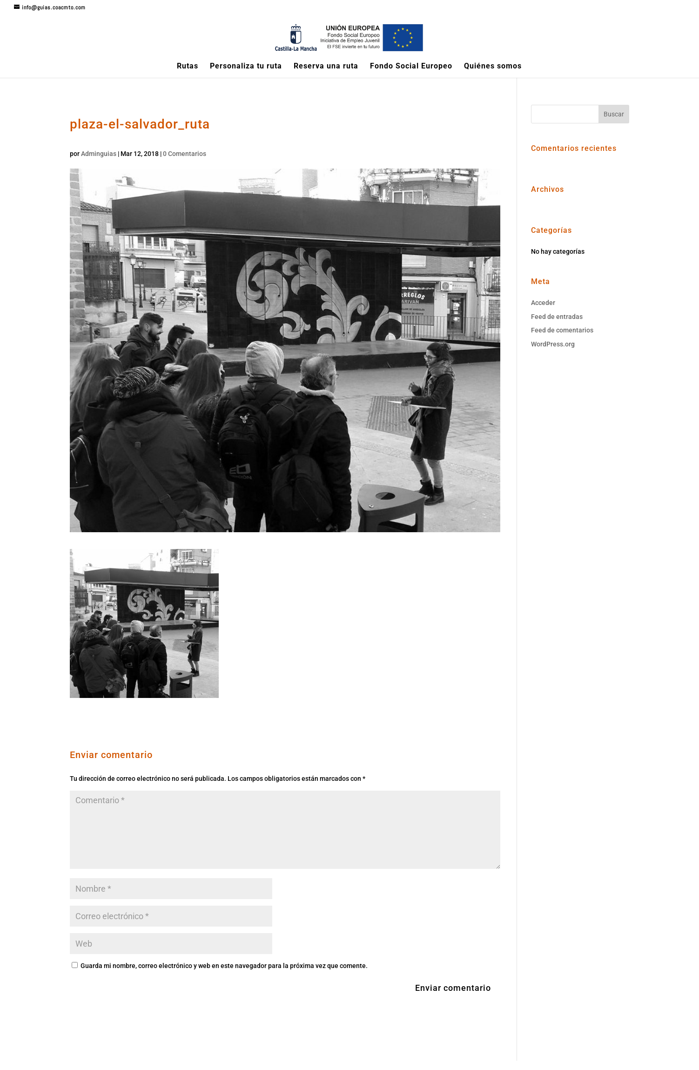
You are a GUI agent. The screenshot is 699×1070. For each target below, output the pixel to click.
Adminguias (98, 153)
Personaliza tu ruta (246, 66)
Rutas (187, 66)
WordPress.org (553, 344)
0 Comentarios (184, 153)
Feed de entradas (557, 316)
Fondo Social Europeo (411, 66)
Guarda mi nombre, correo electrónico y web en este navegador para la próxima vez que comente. (224, 965)
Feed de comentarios (562, 330)
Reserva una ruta (326, 66)
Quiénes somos (493, 66)
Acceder (543, 302)
